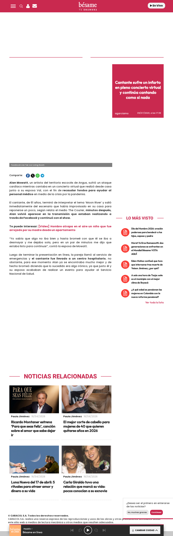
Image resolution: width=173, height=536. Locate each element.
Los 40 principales (67, 500)
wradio (84, 505)
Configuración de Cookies (139, 486)
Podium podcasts (82, 510)
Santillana (83, 500)
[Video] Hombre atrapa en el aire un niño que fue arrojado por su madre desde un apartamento (60, 179)
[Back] (72, 530)
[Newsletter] (34, 6)
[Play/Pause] (88, 530)
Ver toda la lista (154, 253)
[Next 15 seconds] (96, 530)
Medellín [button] (28, 528)
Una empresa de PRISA (22, 502)
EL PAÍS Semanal (122, 505)
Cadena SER (115, 500)
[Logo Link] (87, 6)
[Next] (104, 530)
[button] (13, 6)
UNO (74, 505)
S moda (110, 510)
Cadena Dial (109, 505)
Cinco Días (96, 505)
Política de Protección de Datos (79, 486)
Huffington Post (56, 505)
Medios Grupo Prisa (22, 511)
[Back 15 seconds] (80, 530)
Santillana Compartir (100, 500)
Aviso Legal (52, 486)
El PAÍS (51, 500)
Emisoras (37, 486)
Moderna (65, 510)
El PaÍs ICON (96, 510)
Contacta (23, 486)
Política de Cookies (111, 486)
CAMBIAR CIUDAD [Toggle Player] (144, 530)
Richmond (49, 510)
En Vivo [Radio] (156, 6)
